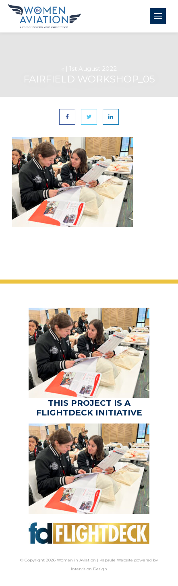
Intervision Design (89, 569)
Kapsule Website (116, 560)
